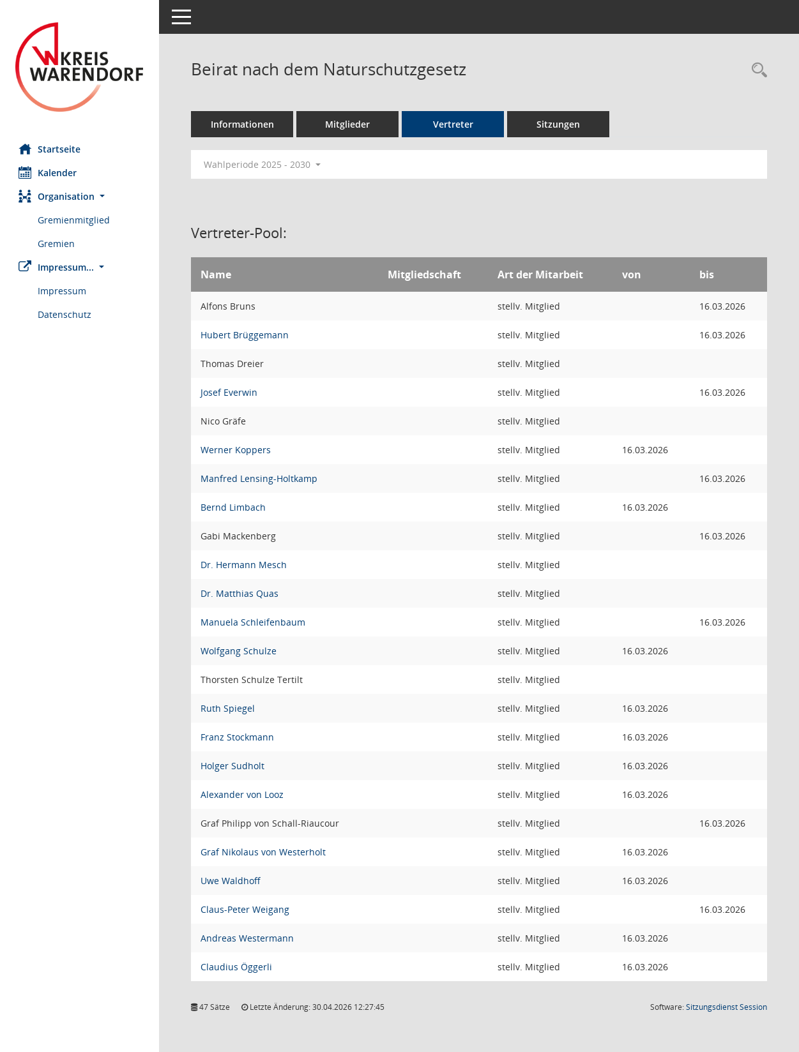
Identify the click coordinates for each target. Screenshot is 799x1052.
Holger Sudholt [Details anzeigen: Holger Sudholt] (233, 766)
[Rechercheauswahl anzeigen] (756, 70)
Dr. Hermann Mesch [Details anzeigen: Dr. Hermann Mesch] (244, 565)
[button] (80, 196)
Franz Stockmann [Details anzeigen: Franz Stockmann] (238, 737)
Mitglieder (348, 124)
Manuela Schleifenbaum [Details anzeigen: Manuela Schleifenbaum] (253, 622)
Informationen (243, 124)
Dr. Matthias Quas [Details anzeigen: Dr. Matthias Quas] (240, 593)
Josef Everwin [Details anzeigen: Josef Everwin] (229, 392)
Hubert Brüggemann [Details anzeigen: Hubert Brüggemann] (245, 335)
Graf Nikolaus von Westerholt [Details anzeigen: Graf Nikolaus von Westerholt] (263, 852)
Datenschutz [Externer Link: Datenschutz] (65, 314)
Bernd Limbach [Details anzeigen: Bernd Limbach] (233, 507)
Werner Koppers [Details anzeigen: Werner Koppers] (236, 450)
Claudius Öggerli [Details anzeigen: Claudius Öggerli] (237, 967)
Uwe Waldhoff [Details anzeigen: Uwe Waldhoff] (231, 881)
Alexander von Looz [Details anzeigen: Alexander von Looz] (242, 794)
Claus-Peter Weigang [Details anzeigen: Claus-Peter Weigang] (245, 909)
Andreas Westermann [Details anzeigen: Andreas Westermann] (247, 938)
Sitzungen (559, 124)
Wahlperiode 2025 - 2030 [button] (262, 164)
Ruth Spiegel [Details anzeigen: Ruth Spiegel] (228, 708)
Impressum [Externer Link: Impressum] (62, 291)
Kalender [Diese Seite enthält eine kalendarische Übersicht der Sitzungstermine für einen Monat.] (48, 172)
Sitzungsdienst (726, 1007)
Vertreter (454, 124)
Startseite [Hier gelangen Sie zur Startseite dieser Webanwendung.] (50, 148)
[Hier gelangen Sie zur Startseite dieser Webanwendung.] (80, 67)
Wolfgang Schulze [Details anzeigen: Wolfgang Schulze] (239, 651)
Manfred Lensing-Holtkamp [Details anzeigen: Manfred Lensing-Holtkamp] (259, 478)
